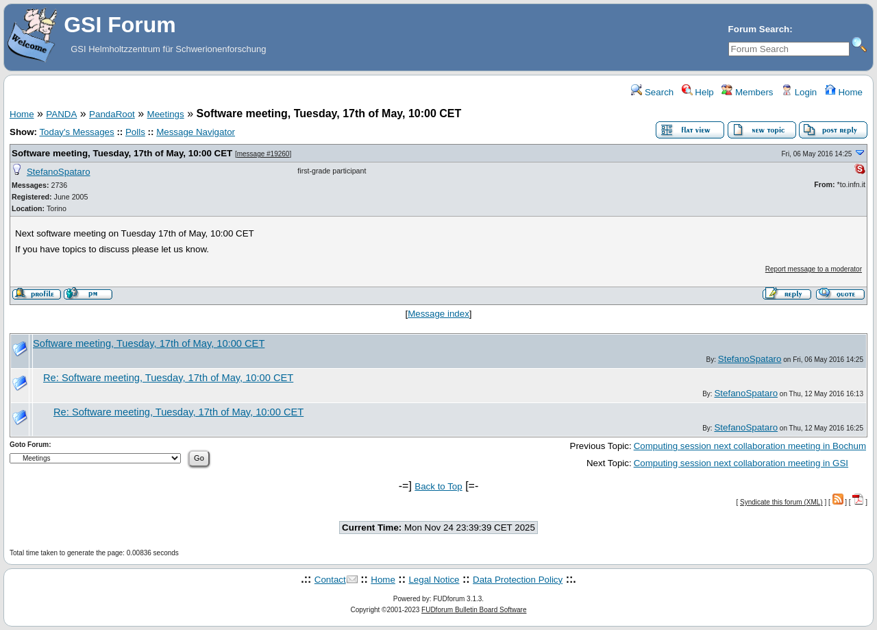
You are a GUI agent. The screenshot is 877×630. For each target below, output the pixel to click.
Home (844, 92)
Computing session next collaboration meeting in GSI (741, 463)
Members (747, 92)
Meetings (165, 114)
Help (698, 92)
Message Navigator (195, 132)
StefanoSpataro (58, 172)
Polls (135, 132)
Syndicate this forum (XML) (781, 502)
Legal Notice (433, 579)
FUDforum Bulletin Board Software (473, 610)
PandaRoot (112, 114)
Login (799, 92)
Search (652, 92)
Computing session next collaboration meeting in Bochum (750, 446)
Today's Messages (76, 132)
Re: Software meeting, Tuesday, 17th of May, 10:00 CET (168, 377)
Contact (330, 579)
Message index (438, 313)
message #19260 (263, 154)
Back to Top (438, 486)
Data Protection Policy (518, 579)
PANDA (61, 114)
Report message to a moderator (813, 269)
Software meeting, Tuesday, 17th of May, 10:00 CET (122, 153)
